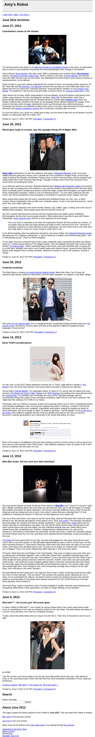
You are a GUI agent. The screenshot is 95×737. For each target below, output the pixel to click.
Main (16, 15)
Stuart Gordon (21, 74)
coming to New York (74, 91)
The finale (6, 540)
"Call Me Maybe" (21, 391)
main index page (37, 725)
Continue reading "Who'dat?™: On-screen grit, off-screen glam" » (30, 685)
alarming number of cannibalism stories (51, 67)
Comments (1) (50, 257)
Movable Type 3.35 (10, 736)
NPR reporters (53, 393)
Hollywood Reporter (62, 173)
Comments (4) (50, 119)
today (74, 523)
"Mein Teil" (55, 97)
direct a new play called (26, 76)
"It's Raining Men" (17, 246)
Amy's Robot (16, 4)
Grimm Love (71, 100)
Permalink (37, 119)
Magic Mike (7, 173)
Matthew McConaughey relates (67, 186)
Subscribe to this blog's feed (14, 729)
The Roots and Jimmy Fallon (23, 393)
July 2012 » (25, 15)
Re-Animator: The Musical (30, 86)
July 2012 (6, 721)
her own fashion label (20, 324)
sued (29, 104)
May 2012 (6, 717)
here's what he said (22, 218)
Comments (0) (50, 592)
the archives (69, 725)
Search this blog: (9, 700)
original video (11, 395)
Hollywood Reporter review (80, 233)
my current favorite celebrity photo (40, 272)
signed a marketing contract (27, 108)
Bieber (39, 393)
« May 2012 (7, 15)
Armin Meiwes (72, 76)
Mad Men (59, 506)
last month (63, 521)
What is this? (8, 731)
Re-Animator (83, 74)
